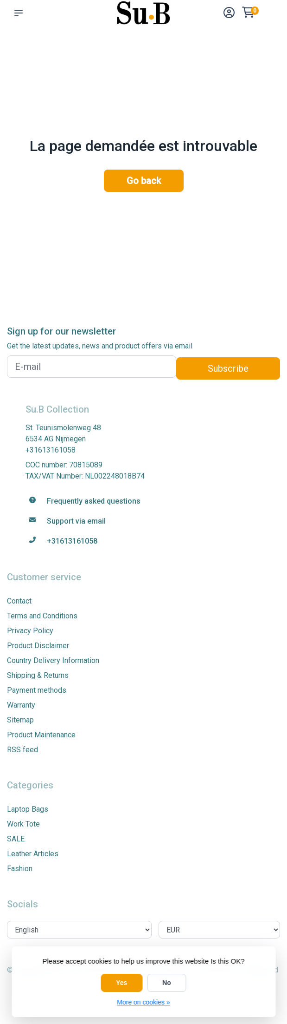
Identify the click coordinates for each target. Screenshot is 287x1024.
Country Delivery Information (53, 660)
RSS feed (22, 749)
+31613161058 (51, 450)
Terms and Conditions (42, 615)
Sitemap (20, 719)
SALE (16, 838)
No (166, 982)
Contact (19, 601)
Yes (121, 982)
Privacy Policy (30, 630)
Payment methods (36, 690)
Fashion (19, 868)
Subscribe (228, 368)
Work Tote (23, 824)
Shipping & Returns (38, 675)
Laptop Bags (27, 809)
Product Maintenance (41, 734)
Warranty (21, 705)
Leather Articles (32, 853)
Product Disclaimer (38, 645)
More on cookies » (143, 1002)
